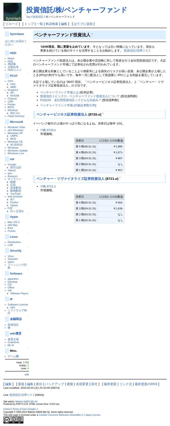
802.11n (15, 112)
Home (8, 409)
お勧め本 (13, 66)
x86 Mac (13, 224)
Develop (13, 281)
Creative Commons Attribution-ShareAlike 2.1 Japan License (69, 415)
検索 (13, 181)
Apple (14, 216)
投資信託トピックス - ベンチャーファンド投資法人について (80, 96)
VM (10, 290)
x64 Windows (15, 130)
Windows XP (15, 132)
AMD (13, 86)
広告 (13, 184)
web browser (15, 196)
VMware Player (19, 293)
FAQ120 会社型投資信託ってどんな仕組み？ (70, 100)
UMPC (14, 135)
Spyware (13, 258)
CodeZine (13, 342)
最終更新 (110, 384)
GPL (12, 307)
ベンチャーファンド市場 (56, 105)
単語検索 (51, 24)
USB (10, 101)
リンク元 (125, 384)
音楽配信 (15, 187)
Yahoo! (12, 170)
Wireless (13, 110)
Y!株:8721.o (48, 186)
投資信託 (37, 16)
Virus (11, 256)
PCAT (14, 75)
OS (10, 284)
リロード (11, 24)
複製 (70, 384)
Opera (14, 205)
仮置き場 (13, 339)
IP (11, 299)
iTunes (12, 230)
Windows (13, 147)
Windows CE (15, 141)
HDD (13, 53)
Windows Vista (16, 127)
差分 (39, 384)
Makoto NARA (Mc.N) (26, 401)
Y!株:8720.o (48, 130)
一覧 (40, 24)
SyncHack (17, 34)
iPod (10, 227)
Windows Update (18, 150)
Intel (12, 83)
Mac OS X (14, 221)
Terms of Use (19, 409)
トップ (29, 24)
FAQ (10, 61)
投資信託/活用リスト (137, 50)
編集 (64, 24)
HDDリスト (15, 69)
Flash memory (16, 115)
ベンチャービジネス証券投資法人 (62, 114)
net (12, 159)
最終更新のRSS (146, 384)
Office (11, 287)
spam (11, 261)
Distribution (14, 241)
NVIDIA (14, 95)
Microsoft (16, 122)
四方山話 (15, 167)
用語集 (12, 63)
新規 (21, 384)
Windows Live (16, 153)
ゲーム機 (13, 356)
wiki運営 (15, 333)
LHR (10, 244)
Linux (14, 236)
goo (10, 173)
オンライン (14, 178)
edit (27, 374)
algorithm (13, 278)
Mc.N (11, 345)
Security (16, 250)
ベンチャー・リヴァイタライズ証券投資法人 (70, 179)
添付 (94, 384)
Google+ (32, 409)
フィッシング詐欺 (17, 266)
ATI (12, 92)
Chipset (12, 98)
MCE (13, 138)
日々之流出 (17, 211)
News (11, 58)
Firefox (14, 202)
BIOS (11, 107)
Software (16, 273)
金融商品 (16, 319)
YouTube (15, 193)
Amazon (13, 176)
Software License (18, 304)
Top (28, 16)
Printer (11, 104)
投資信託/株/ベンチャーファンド (76, 10)
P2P (10, 208)
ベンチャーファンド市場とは (59, 92)
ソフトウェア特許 (17, 312)
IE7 (12, 199)
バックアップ (54, 384)
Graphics (13, 89)
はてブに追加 (83, 24)
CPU (10, 80)
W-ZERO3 (16, 144)
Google (12, 164)
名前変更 (82, 384)
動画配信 (15, 190)
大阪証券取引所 (85, 105)
